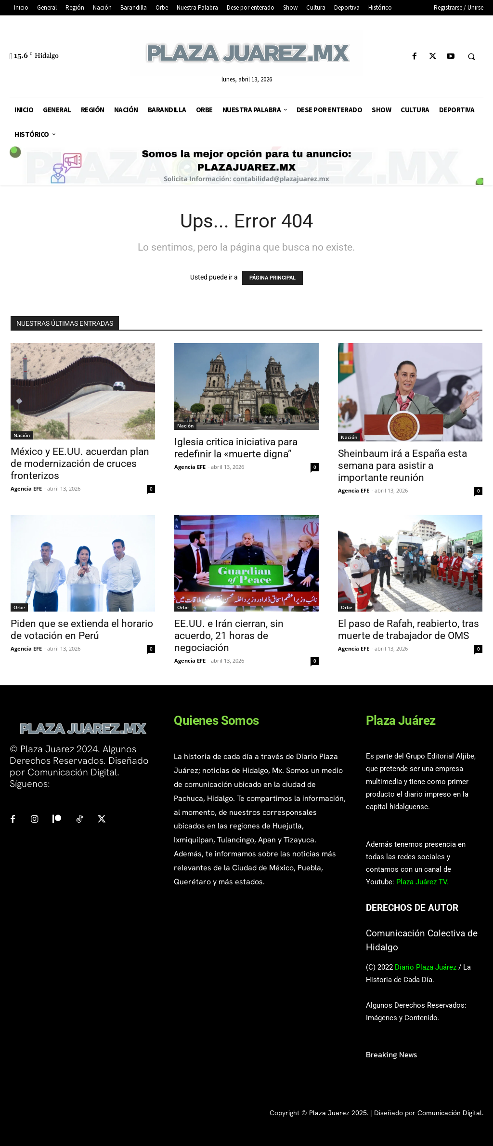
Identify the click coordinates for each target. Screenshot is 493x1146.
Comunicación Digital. (450, 1112)
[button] (471, 57)
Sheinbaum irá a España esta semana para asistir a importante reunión (402, 465)
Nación (21, 435)
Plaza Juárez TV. (422, 882)
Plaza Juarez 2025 (338, 1112)
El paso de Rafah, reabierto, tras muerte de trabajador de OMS (408, 629)
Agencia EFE (26, 488)
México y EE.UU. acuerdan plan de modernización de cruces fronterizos (80, 463)
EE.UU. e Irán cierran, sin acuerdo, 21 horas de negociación (229, 635)
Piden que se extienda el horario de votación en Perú (82, 629)
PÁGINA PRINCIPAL (272, 278)
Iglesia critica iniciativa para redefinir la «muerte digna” (236, 448)
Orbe (19, 607)
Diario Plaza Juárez (425, 967)
